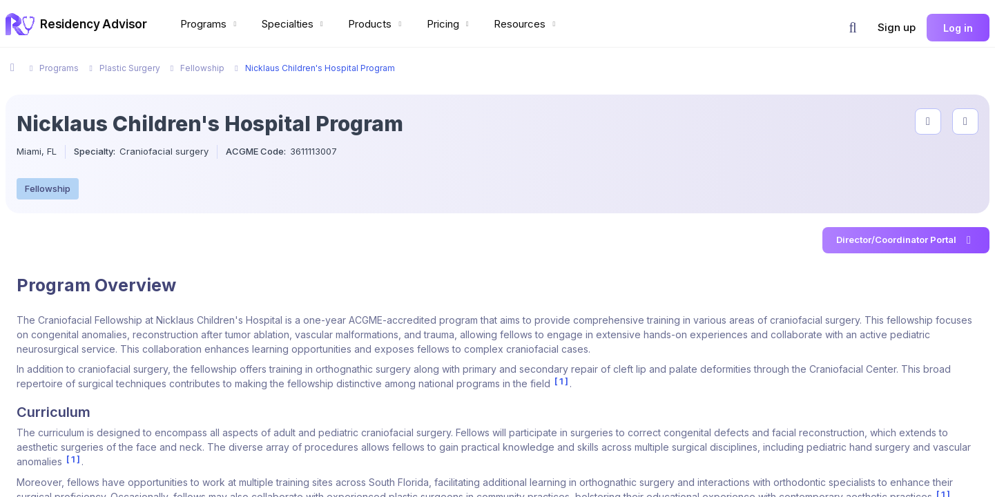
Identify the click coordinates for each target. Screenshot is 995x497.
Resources (526, 23)
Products (376, 23)
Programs (210, 23)
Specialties (294, 23)
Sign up (897, 27)
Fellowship (47, 188)
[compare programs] (965, 121)
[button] (853, 27)
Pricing (449, 23)
